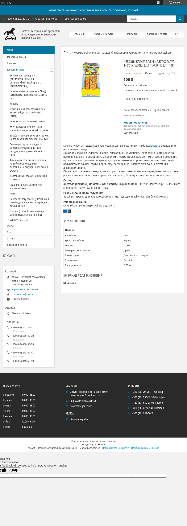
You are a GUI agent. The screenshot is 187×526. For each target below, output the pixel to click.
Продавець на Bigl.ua (93, 444)
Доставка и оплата (157, 34)
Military (14, 103)
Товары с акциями (17, 57)
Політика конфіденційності (145, 448)
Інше (12, 193)
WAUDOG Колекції (19, 220)
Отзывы (11, 238)
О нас (10, 232)
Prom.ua (111, 441)
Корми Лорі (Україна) (87, 52)
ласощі (153, 145)
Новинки (11, 63)
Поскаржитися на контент (115, 448)
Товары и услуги (103, 34)
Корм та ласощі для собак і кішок (27, 121)
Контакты (132, 34)
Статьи (10, 226)
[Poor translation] (14, 470)
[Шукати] (180, 18)
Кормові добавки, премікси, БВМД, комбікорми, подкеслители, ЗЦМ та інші (28, 95)
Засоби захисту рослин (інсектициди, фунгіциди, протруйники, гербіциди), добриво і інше (29, 203)
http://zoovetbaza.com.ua (25, 289)
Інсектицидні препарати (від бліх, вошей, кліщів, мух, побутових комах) (28, 113)
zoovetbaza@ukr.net (22, 294)
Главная (79, 34)
